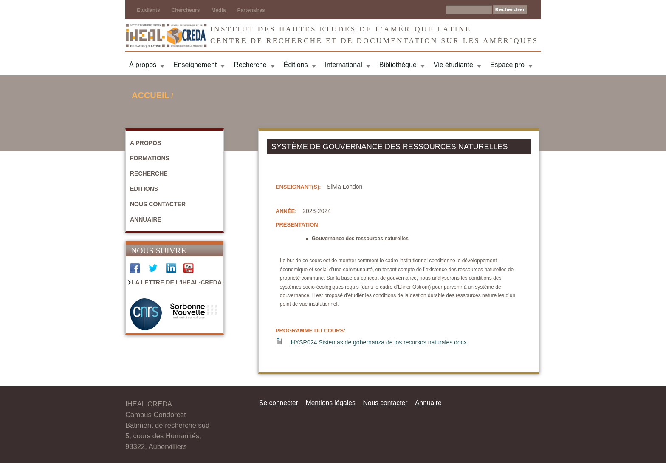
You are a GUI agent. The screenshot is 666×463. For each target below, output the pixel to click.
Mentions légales (331, 402)
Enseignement (195, 64)
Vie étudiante (453, 64)
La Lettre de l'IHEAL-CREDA (177, 282)
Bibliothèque (398, 64)
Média (218, 10)
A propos (145, 142)
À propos (142, 64)
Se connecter (278, 402)
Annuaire (145, 219)
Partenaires (251, 10)
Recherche (250, 64)
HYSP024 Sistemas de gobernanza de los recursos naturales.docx (379, 342)
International (343, 64)
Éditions (296, 64)
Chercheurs (186, 10)
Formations (149, 158)
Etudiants (148, 10)
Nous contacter (158, 204)
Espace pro (507, 64)
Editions (144, 188)
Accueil (150, 95)
